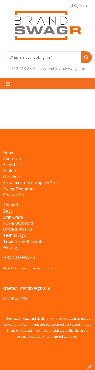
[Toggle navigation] (8, 83)
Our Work (12, 176)
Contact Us (13, 195)
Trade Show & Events (23, 241)
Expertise (12, 164)
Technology (14, 235)
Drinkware (13, 217)
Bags (8, 211)
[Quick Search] (42, 57)
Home (8, 152)
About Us (12, 158)
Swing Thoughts (18, 189)
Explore (10, 170)
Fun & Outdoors (18, 223)
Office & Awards (18, 229)
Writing (10, 247)
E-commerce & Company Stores (33, 183)
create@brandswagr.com (62, 68)
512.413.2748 (23, 68)
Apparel (10, 205)
